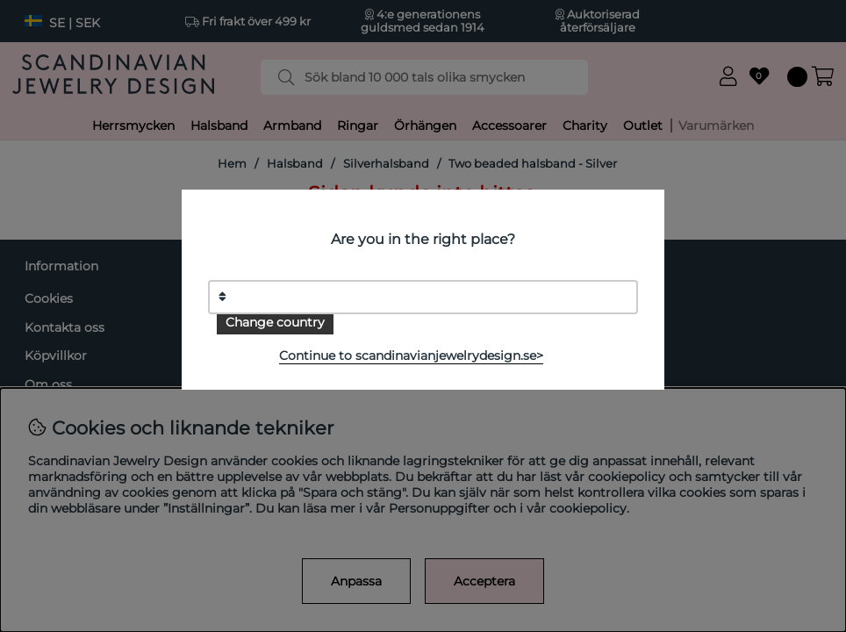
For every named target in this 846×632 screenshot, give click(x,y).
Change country (275, 322)
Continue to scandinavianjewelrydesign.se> (411, 355)
